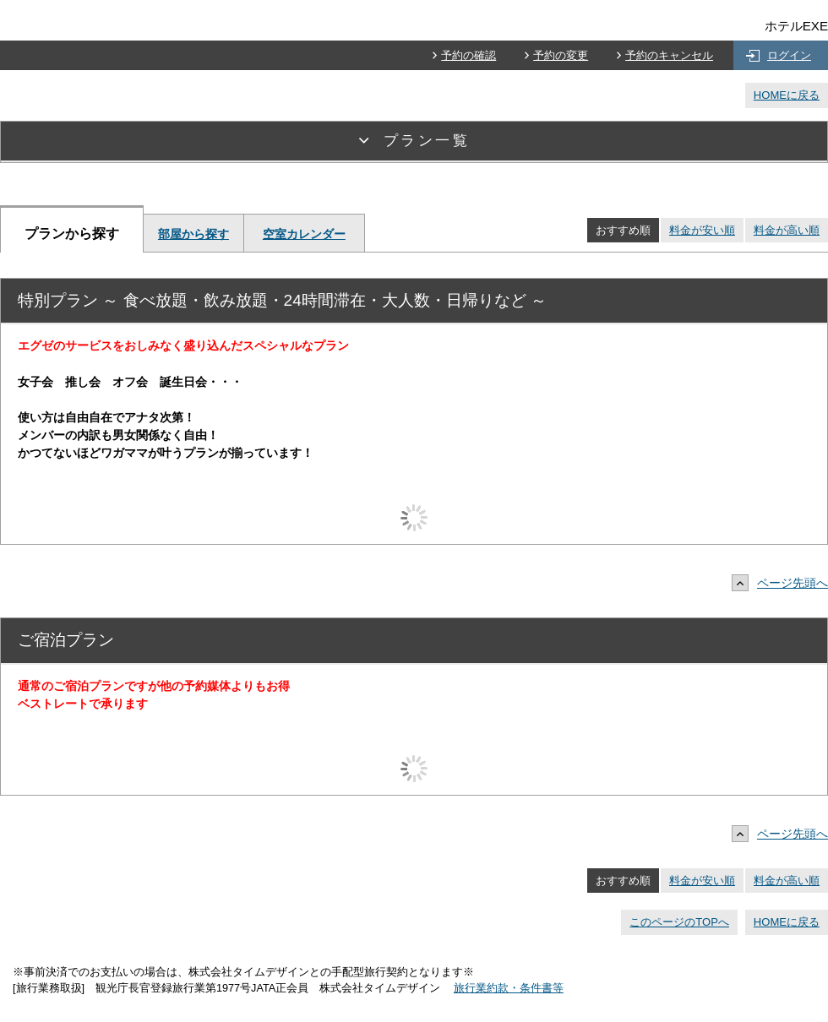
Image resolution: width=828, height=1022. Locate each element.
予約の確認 (468, 55)
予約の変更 (560, 55)
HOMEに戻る (787, 95)
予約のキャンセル (669, 55)
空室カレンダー (304, 234)
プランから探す (72, 233)
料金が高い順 (787, 230)
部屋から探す (193, 234)
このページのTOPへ (679, 922)
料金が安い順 (702, 230)
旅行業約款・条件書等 (509, 988)
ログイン (789, 55)
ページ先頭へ (784, 583)
